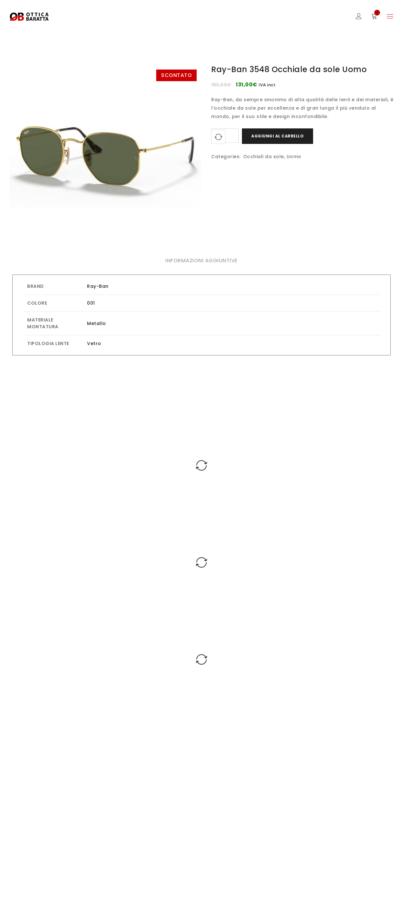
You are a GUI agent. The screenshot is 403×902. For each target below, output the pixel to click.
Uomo (294, 156)
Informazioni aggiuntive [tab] (201, 260)
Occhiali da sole (263, 156)
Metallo (96, 323)
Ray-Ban (98, 286)
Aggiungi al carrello (277, 136)
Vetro (94, 343)
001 (91, 303)
